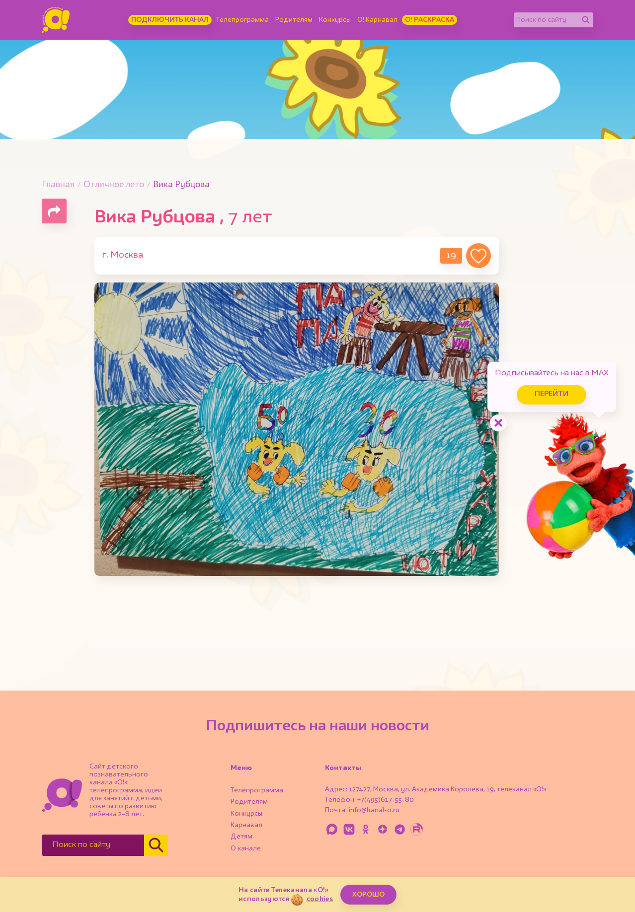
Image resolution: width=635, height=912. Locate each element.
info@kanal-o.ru (373, 810)
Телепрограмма (242, 20)
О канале (246, 848)
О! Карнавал (377, 20)
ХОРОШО (368, 895)
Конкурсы (335, 20)
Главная (58, 185)
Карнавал (246, 825)
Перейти (550, 394)
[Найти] (585, 19)
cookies (320, 899)
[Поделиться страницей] (54, 211)
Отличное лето (113, 185)
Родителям (294, 20)
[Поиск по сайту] (546, 19)
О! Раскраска (429, 20)
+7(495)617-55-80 (385, 800)
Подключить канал (170, 20)
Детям (241, 837)
